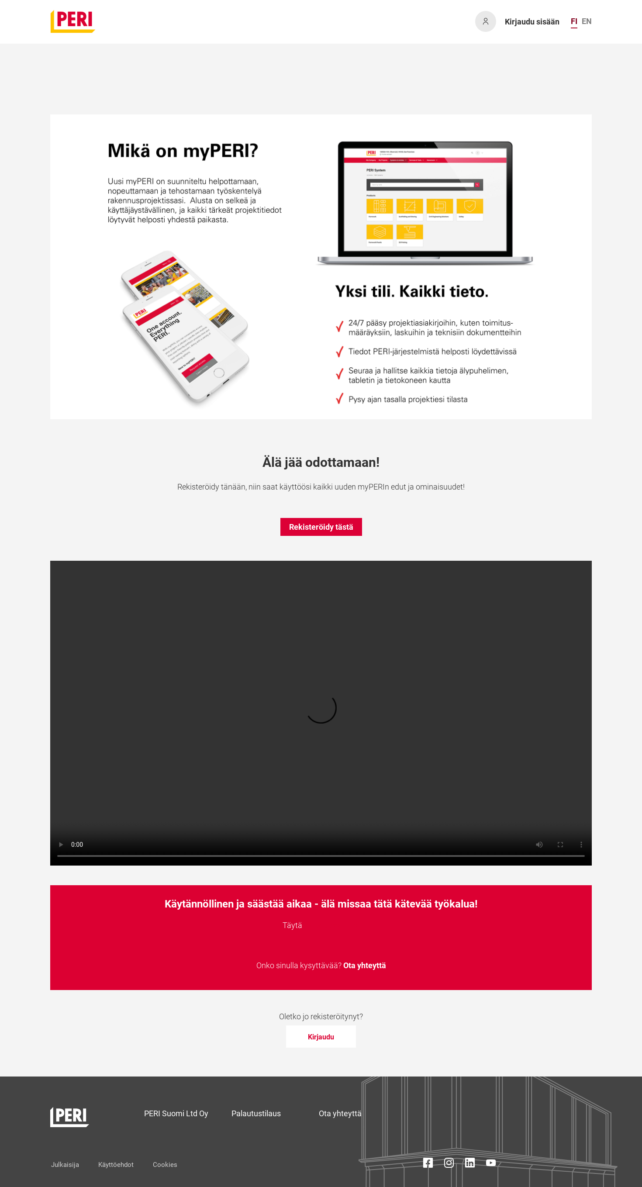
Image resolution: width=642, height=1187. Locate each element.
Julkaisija (65, 1165)
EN (587, 21)
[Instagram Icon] (449, 1164)
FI (574, 21)
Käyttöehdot (116, 1165)
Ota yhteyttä (364, 965)
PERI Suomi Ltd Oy (176, 1113)
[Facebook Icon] (428, 1164)
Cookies (165, 1165)
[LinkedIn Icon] (470, 1164)
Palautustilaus (256, 1113)
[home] (73, 21)
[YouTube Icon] (491, 1164)
